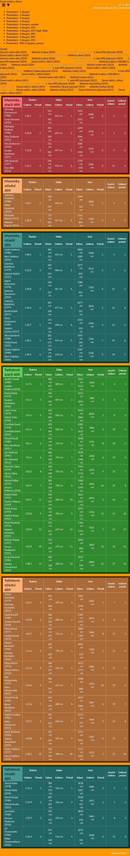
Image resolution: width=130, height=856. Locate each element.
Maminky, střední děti (12, 186)
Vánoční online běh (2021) (52, 77)
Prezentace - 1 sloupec (18, 11)
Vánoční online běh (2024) (13, 58)
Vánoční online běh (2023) (100, 64)
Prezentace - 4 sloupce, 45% (21, 40)
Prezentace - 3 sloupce (18, 18)
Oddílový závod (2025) (79, 55)
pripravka (111, 55)
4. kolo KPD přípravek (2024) (108, 58)
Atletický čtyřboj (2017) (62, 89)
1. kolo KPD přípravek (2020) (60, 83)
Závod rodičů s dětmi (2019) (30, 86)
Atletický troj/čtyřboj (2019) (94, 83)
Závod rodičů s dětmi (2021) (14, 80)
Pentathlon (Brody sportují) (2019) (67, 86)
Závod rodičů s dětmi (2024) (45, 61)
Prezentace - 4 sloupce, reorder (23, 24)
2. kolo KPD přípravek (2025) (108, 52)
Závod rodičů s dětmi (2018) (30, 89)
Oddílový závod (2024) (22, 64)
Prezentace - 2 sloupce (18, 15)
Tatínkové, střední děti (12, 585)
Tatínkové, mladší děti (12, 774)
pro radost (123, 55)
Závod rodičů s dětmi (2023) (101, 67)
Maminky (49, 55)
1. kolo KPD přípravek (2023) (67, 67)
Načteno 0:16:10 (119, 853)
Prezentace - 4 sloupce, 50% (21, 36)
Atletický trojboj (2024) (43, 58)
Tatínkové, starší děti (12, 372)
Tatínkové (61, 55)
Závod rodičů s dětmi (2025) (14, 55)
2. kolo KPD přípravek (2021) (82, 80)
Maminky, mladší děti (12, 240)
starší (82, 52)
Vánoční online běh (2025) (13, 52)
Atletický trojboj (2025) (43, 52)
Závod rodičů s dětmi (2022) (36, 74)
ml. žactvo (55, 64)
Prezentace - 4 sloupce (18, 21)
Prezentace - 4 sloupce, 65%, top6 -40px (27, 30)
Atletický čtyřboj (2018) (102, 86)
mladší (74, 52)
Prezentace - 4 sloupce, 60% (21, 33)
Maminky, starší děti (12, 102)
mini (89, 52)
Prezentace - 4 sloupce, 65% (21, 27)
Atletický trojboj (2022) (74, 71)
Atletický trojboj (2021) (82, 77)
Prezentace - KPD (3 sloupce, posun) (25, 43)
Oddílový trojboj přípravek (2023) (41, 71)
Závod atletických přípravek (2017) (96, 89)
